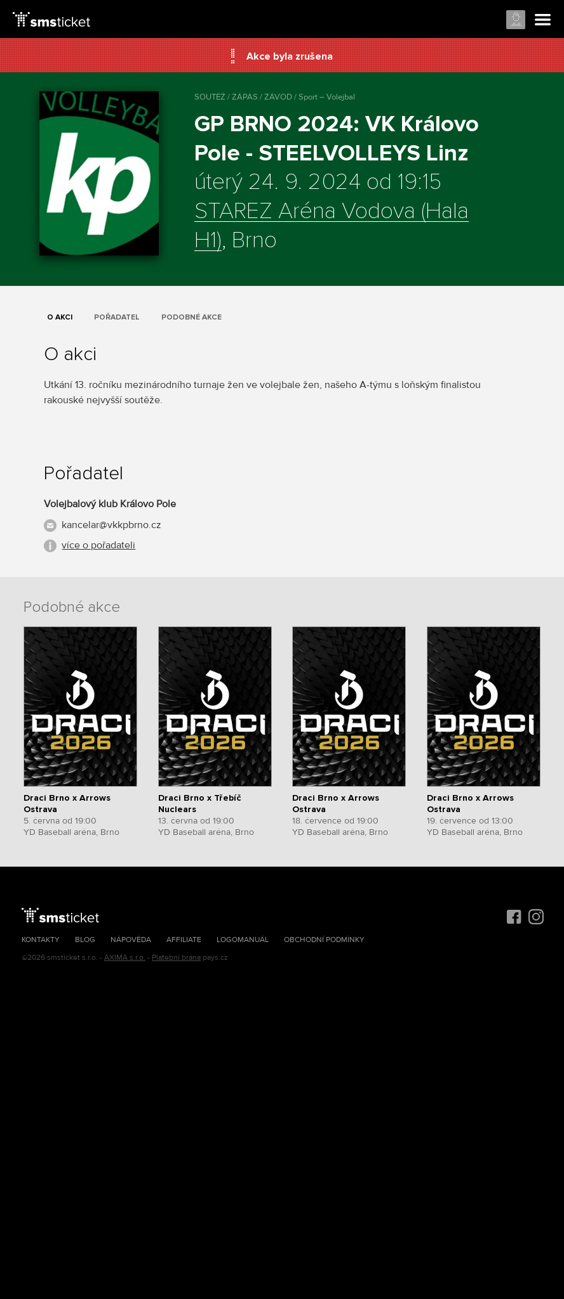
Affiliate (183, 940)
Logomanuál (243, 940)
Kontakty (41, 940)
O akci (59, 317)
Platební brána (176, 957)
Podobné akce (191, 317)
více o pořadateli (98, 545)
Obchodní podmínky (324, 940)
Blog (85, 940)
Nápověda (131, 940)
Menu (543, 20)
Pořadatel (117, 317)
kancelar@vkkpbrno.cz (111, 525)
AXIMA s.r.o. (124, 957)
